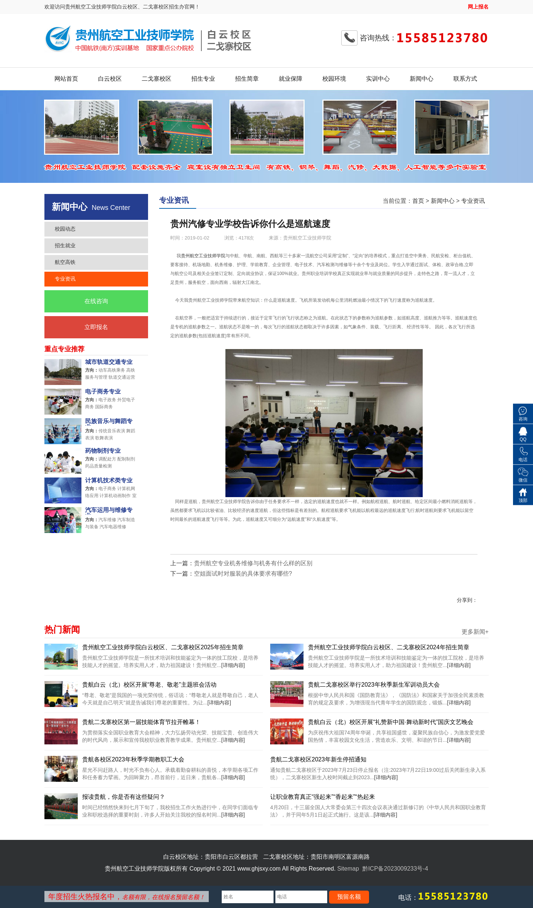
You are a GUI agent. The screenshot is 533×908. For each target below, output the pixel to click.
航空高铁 (65, 262)
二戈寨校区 (156, 79)
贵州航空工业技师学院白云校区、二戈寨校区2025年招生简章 (163, 647)
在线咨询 (96, 301)
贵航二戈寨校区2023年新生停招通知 (318, 759)
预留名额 (349, 897)
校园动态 (65, 229)
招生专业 (203, 79)
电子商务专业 (103, 392)
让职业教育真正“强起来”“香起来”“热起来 (322, 797)
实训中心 (378, 79)
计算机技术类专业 (109, 480)
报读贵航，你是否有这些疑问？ (123, 797)
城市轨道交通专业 (109, 362)
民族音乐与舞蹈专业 (109, 422)
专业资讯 (65, 279)
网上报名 (478, 7)
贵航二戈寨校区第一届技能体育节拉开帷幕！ (141, 722)
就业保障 (290, 79)
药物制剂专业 (103, 451)
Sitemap (348, 868)
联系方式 (465, 79)
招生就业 (65, 245)
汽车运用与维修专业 (109, 511)
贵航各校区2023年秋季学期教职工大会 (133, 759)
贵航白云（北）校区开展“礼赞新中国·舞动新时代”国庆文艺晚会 (390, 722)
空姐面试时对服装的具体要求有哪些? (243, 573)
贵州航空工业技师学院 (203, 255)
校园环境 (334, 79)
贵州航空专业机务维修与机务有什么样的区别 (253, 563)
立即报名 (96, 327)
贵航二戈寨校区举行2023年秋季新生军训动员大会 (374, 684)
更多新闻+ (475, 632)
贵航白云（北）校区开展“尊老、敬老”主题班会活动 (149, 684)
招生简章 (247, 79)
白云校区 (110, 79)
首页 (418, 201)
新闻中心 (421, 79)
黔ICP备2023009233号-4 (395, 868)
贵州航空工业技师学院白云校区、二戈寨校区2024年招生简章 (388, 647)
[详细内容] (233, 665)
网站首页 (66, 79)
